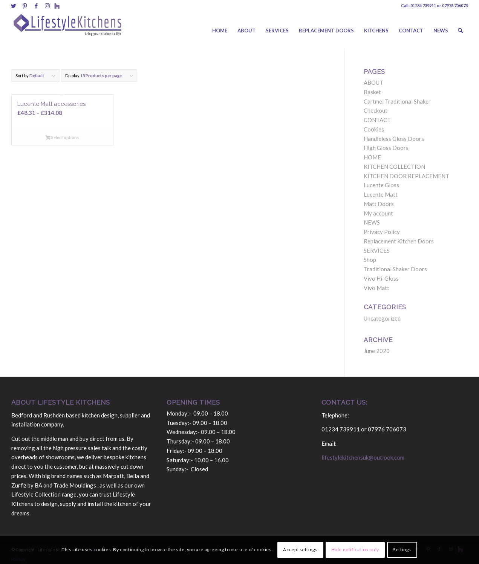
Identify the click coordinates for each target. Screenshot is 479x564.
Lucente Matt (381, 194)
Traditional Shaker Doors (395, 269)
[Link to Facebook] (36, 5)
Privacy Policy (382, 231)
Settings (402, 549)
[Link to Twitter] (13, 5)
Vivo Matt (376, 287)
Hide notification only (355, 549)
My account (378, 213)
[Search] (460, 30)
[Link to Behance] (57, 5)
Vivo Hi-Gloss (381, 278)
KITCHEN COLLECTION (394, 166)
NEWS (372, 222)
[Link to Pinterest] (24, 5)
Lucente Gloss (381, 185)
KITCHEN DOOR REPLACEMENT (406, 176)
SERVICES (377, 250)
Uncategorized (382, 318)
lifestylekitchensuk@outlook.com (362, 457)
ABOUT (373, 82)
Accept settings (300, 549)
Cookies (374, 129)
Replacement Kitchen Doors (399, 241)
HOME (372, 157)
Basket (372, 92)
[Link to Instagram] (47, 5)
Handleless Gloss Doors (394, 138)
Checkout (375, 110)
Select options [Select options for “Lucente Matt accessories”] (62, 137)
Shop (370, 259)
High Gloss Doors (386, 147)
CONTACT (377, 119)
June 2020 (377, 350)
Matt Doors (379, 203)
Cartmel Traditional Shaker (397, 101)
